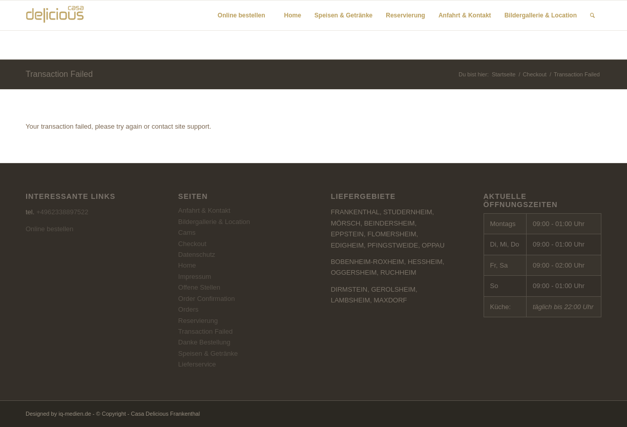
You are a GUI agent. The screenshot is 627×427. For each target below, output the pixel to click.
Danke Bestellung (204, 342)
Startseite (503, 74)
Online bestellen (49, 229)
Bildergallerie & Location (214, 222)
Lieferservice (197, 364)
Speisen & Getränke (208, 353)
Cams (187, 232)
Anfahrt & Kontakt (204, 210)
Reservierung (198, 320)
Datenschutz (196, 254)
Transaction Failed (59, 74)
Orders (188, 309)
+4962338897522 (62, 212)
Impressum (194, 276)
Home (187, 265)
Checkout (534, 74)
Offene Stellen (199, 287)
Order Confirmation (206, 298)
